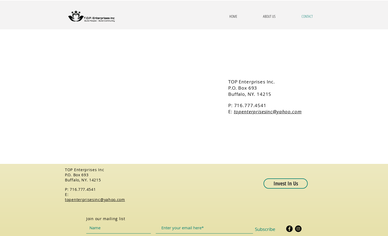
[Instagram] (298, 229)
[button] (286, 183)
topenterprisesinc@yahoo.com (268, 111)
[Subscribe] (265, 229)
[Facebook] (289, 229)
